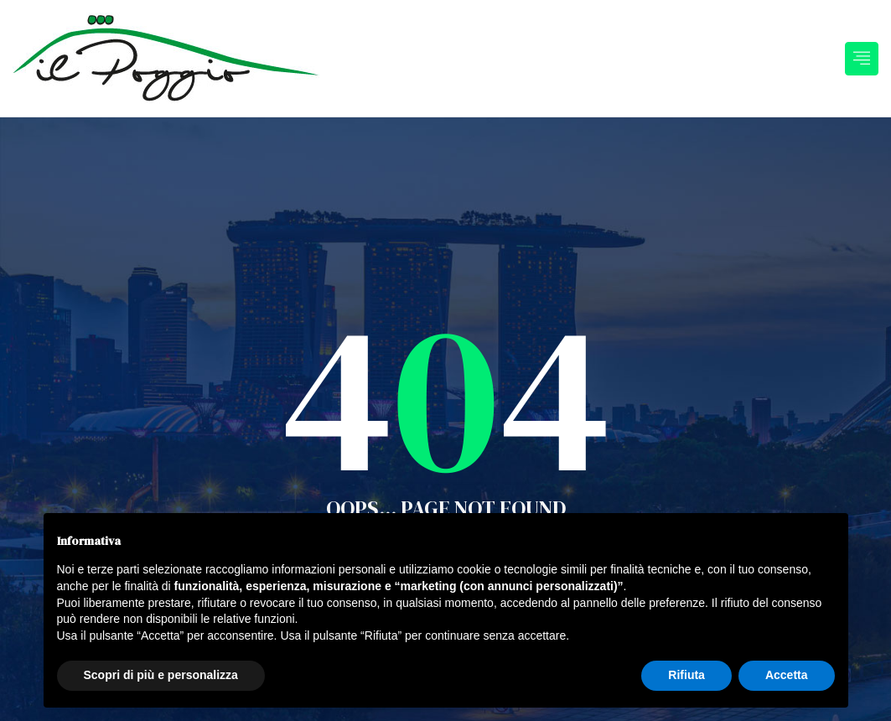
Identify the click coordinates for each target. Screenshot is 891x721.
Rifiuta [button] (686, 675)
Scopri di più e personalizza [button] (161, 675)
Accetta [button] (786, 675)
